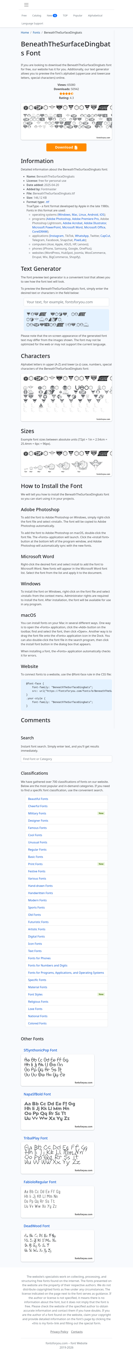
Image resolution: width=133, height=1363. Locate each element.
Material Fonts (37, 987)
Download (66, 147)
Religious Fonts (38, 1002)
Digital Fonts (36, 936)
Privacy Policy (59, 1332)
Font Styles (35, 994)
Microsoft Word (72, 227)
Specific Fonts (37, 980)
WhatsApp (82, 236)
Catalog (36, 15)
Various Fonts (37, 878)
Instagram (57, 236)
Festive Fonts (36, 871)
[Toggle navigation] (26, 4)
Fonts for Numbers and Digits (47, 965)
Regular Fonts (37, 849)
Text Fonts (35, 951)
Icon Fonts (35, 944)
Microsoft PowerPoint (46, 227)
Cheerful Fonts (38, 806)
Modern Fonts (37, 900)
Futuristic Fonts (38, 922)
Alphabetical (95, 15)
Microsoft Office (94, 227)
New (52, 15)
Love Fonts (35, 1009)
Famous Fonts (37, 828)
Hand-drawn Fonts (40, 886)
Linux (82, 215)
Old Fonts (34, 915)
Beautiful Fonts (38, 799)
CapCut (105, 236)
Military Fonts (37, 813)
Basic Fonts (35, 857)
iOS (102, 215)
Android (93, 215)
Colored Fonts (37, 1023)
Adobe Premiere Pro (85, 219)
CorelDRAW (39, 231)
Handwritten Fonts (40, 893)
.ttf (47, 202)
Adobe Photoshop (59, 219)
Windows (64, 215)
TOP (65, 15)
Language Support (32, 23)
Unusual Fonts (37, 842)
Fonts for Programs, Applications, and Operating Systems (66, 973)
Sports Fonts (36, 907)
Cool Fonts (35, 835)
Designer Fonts (38, 821)
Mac (74, 215)
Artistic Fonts (36, 929)
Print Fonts (35, 864)
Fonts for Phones (39, 958)
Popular (77, 15)
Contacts (77, 1332)
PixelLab (79, 240)
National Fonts (37, 1016)
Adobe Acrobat (72, 223)
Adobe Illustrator (95, 223)
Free (24, 15)
